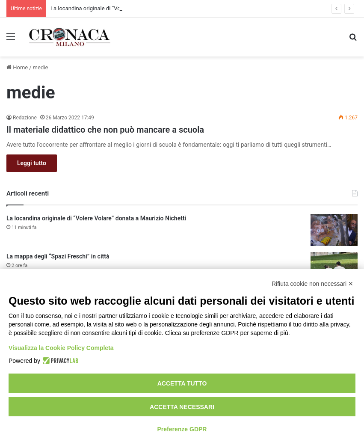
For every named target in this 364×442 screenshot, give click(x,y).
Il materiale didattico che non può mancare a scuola (105, 130)
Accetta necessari (182, 406)
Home (17, 67)
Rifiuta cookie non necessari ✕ (312, 283)
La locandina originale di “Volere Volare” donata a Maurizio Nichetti (96, 218)
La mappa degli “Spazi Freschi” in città (57, 256)
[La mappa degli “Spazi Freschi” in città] (334, 268)
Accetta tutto (182, 383)
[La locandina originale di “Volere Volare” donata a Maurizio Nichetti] (334, 230)
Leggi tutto (31, 163)
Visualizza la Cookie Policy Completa (61, 347)
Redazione (25, 118)
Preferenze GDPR (182, 429)
